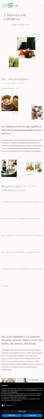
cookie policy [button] (13, 392)
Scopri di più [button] (22, 411)
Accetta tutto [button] (32, 415)
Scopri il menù (20, 25)
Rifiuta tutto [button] (11, 415)
